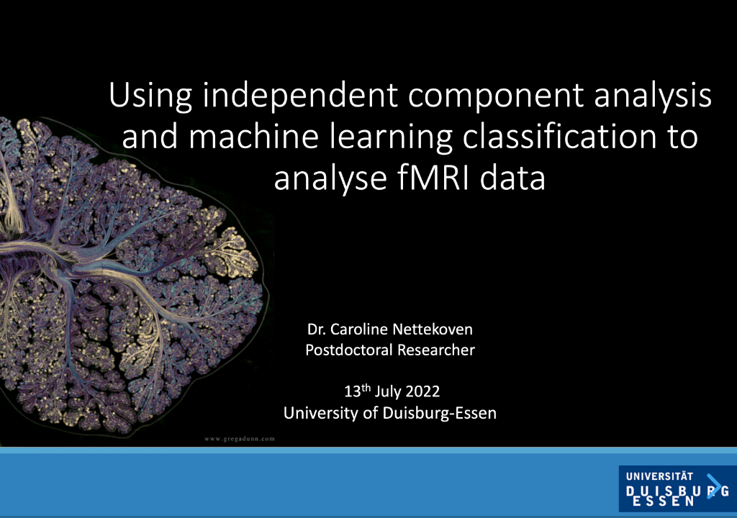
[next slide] (712, 486)
